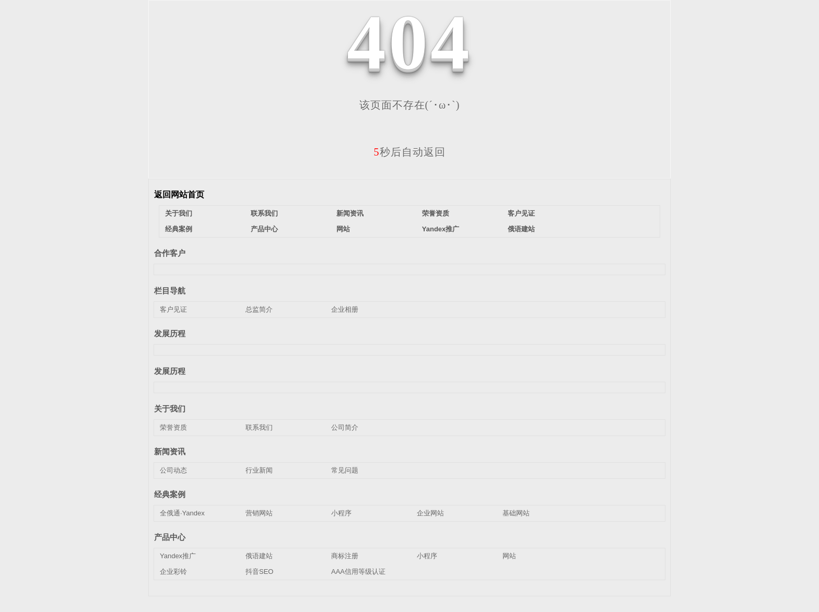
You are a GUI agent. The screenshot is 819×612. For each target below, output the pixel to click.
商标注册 (344, 556)
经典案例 (178, 229)
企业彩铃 (173, 571)
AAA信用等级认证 (358, 571)
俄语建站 (521, 229)
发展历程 (169, 333)
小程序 (341, 513)
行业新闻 (259, 470)
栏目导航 (169, 290)
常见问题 (344, 470)
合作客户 (169, 253)
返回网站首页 (179, 194)
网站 (343, 229)
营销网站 (259, 513)
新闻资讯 (350, 213)
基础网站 (516, 513)
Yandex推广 (441, 229)
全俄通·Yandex (182, 513)
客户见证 (521, 213)
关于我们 (178, 213)
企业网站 (430, 513)
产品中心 (264, 229)
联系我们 (264, 213)
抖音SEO (259, 571)
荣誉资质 (435, 213)
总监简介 (259, 309)
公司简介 (344, 427)
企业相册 (344, 309)
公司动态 (173, 470)
